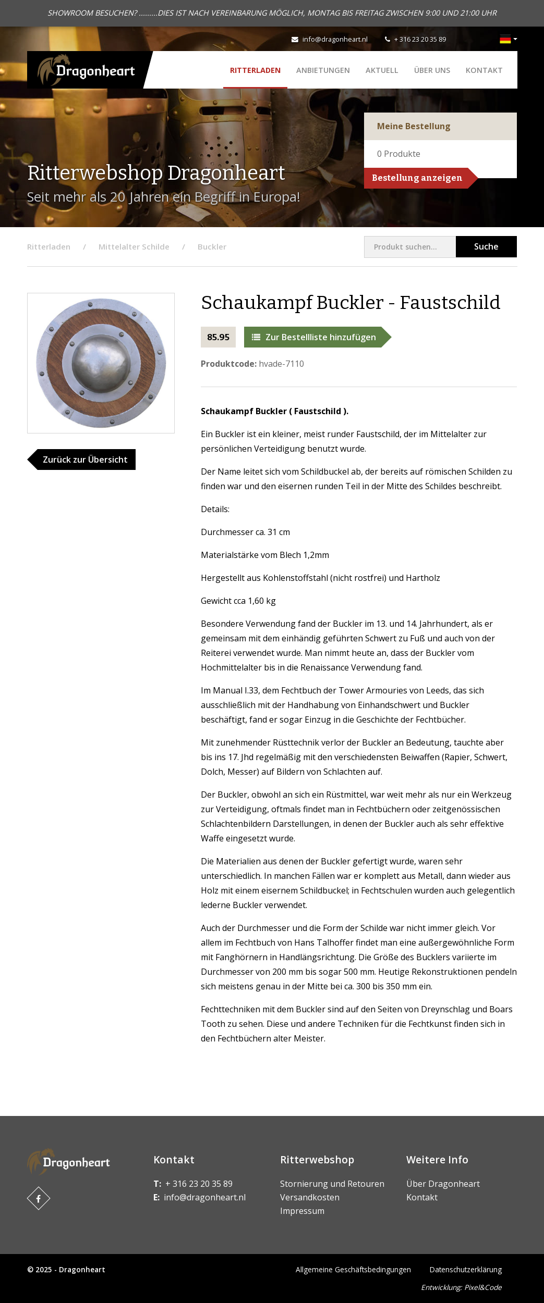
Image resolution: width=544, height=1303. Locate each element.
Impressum (302, 1211)
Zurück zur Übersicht (85, 459)
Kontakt (484, 70)
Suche (486, 246)
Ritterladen (255, 70)
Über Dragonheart (443, 1183)
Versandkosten (310, 1197)
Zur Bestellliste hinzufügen (314, 337)
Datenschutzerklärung (466, 1269)
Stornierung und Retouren (332, 1183)
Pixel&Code (483, 1287)
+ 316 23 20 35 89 (420, 39)
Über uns (432, 70)
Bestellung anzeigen (417, 178)
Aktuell (382, 70)
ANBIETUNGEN (323, 70)
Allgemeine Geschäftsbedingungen (353, 1269)
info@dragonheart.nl (335, 39)
